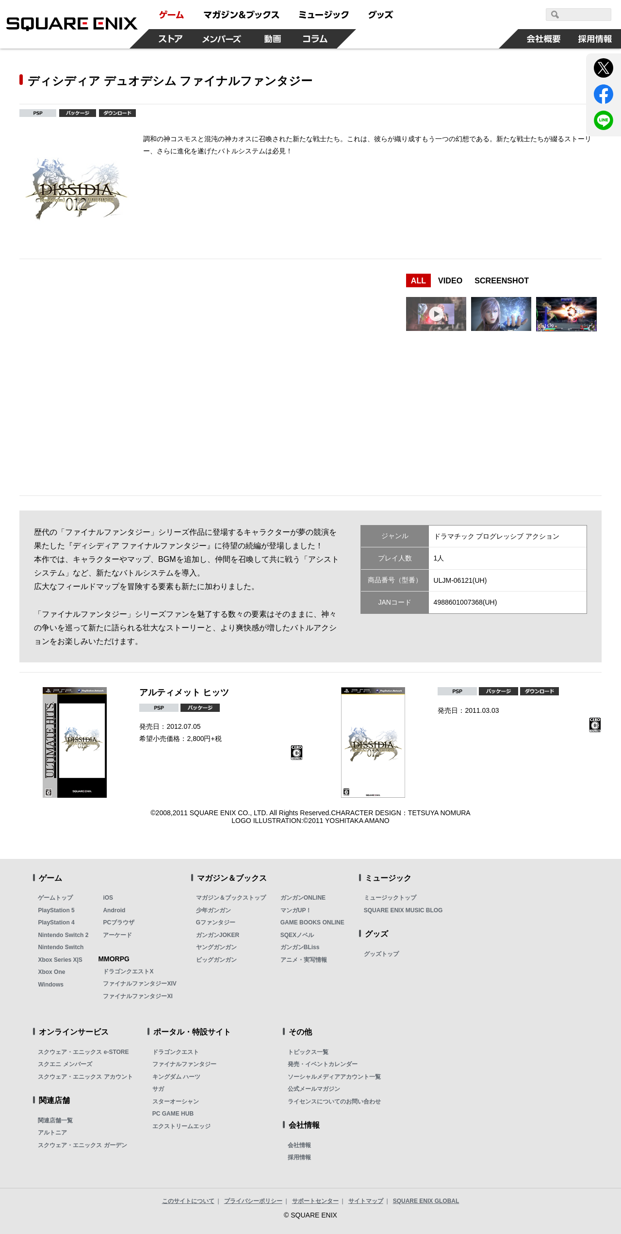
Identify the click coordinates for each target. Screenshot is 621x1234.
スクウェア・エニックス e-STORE (83, 1052)
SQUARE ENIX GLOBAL (426, 1201)
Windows (51, 984)
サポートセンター (315, 1201)
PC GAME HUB (173, 1113)
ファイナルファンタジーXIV (139, 983)
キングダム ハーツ (176, 1076)
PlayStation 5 (56, 910)
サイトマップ (365, 1201)
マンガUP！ (296, 910)
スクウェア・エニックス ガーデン (82, 1145)
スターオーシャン (175, 1101)
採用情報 (299, 1157)
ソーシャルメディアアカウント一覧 (334, 1076)
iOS (108, 897)
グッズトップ (381, 954)
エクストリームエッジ (181, 1126)
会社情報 (299, 1145)
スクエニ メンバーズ (65, 1064)
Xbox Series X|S (60, 959)
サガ (158, 1089)
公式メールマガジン (314, 1089)
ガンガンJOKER (217, 935)
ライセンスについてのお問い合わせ (334, 1101)
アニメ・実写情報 (303, 959)
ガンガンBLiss (300, 947)
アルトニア (52, 1132)
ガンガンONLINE (303, 897)
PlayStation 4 (56, 922)
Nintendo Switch (60, 947)
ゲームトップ (55, 897)
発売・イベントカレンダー (323, 1064)
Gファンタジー (215, 922)
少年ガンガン (213, 910)
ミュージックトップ (390, 897)
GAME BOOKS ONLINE (312, 922)
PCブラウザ (118, 922)
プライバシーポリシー (253, 1201)
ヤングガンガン (216, 947)
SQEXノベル (297, 935)
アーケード (117, 935)
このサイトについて (188, 1201)
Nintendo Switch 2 (63, 935)
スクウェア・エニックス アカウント (85, 1076)
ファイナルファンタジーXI (137, 996)
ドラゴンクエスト (175, 1052)
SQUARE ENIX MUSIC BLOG (403, 910)
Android (114, 910)
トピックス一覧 (308, 1052)
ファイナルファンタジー (184, 1064)
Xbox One (51, 972)
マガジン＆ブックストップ (231, 897)
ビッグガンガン (216, 959)
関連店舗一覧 (55, 1120)
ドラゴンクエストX (128, 971)
